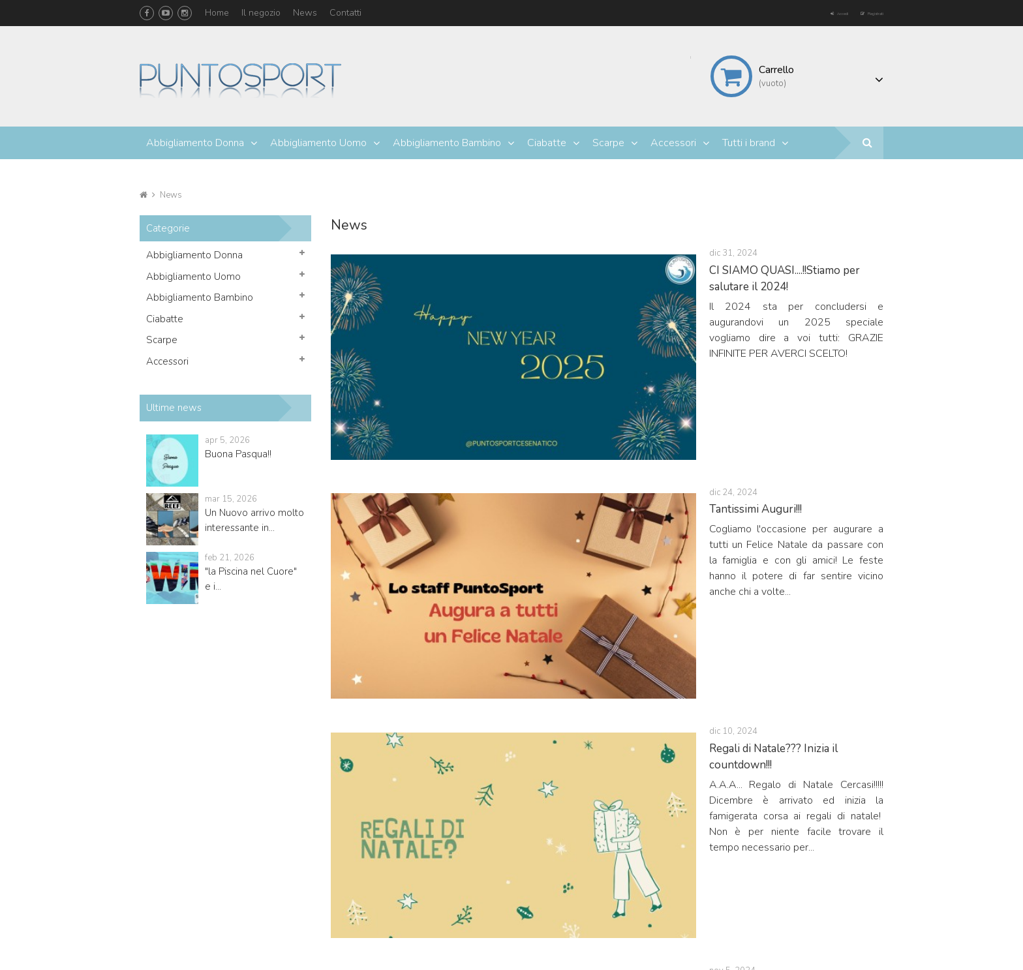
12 (553, 700)
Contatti (345, 13)
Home (217, 13)
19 (690, 700)
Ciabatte (546, 143)
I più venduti (775, 857)
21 (730, 700)
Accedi (800, 12)
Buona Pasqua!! (238, 454)
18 (671, 700)
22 (749, 700)
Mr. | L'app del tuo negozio (220, 946)
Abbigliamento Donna (195, 143)
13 (573, 700)
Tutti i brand (748, 143)
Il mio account (629, 792)
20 (710, 700)
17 (651, 700)
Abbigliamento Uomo (318, 143)
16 (632, 700)
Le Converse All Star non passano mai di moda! (569, 625)
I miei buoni (621, 888)
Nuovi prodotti (779, 841)
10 (514, 700)
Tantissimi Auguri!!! (501, 359)
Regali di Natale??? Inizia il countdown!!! (552, 447)
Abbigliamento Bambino (447, 143)
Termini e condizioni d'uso (803, 888)
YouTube (166, 13)
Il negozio (261, 13)
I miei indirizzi (624, 857)
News (305, 13)
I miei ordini (621, 825)
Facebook (147, 13)
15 (612, 700)
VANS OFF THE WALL (511, 536)
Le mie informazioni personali (657, 872)
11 (534, 700)
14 (593, 700)
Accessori (673, 143)
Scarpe (608, 143)
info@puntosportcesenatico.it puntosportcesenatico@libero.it (286, 905)
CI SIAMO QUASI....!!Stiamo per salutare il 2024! (571, 270)
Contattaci (771, 872)
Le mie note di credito (642, 841)
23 (769, 700)
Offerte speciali (781, 825)
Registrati (857, 12)
